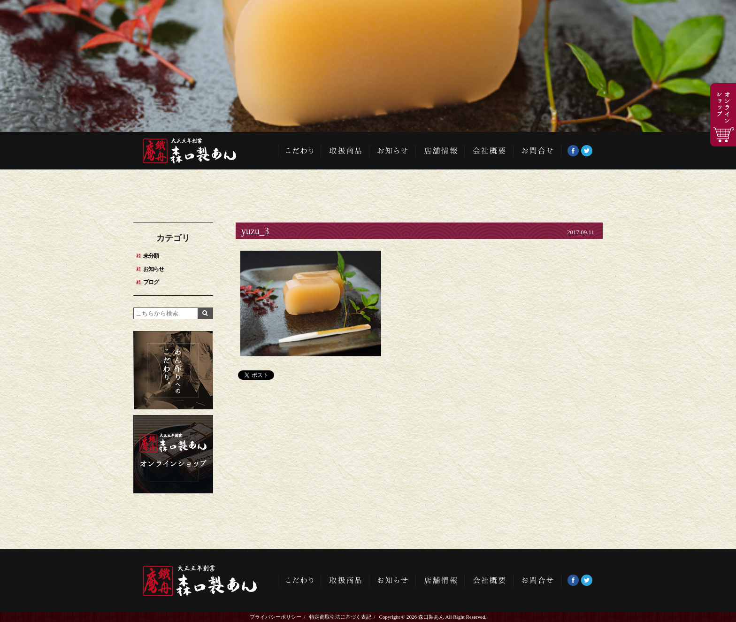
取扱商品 (345, 150)
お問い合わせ (537, 150)
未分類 (151, 256)
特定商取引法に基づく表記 (340, 617)
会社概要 (489, 150)
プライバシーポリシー (275, 617)
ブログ (151, 282)
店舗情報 (440, 150)
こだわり (299, 150)
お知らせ (392, 150)
